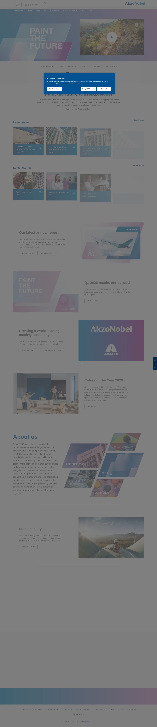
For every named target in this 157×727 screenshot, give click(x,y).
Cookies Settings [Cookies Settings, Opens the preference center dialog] (54, 89)
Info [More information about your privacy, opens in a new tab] (79, 83)
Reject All (104, 89)
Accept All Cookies (88, 89)
